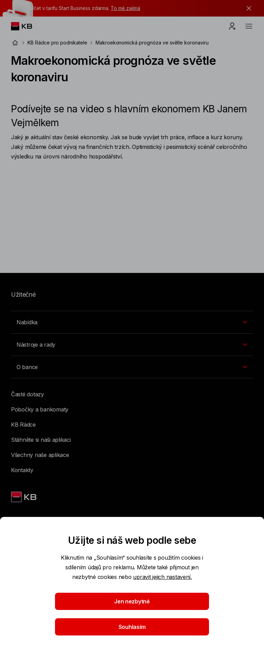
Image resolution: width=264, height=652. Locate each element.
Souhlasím (132, 626)
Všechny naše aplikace (40, 454)
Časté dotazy (27, 394)
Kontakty (22, 470)
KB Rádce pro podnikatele (57, 42)
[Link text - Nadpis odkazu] (24, 496)
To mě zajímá (125, 8)
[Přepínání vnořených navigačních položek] (132, 322)
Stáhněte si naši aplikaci (41, 439)
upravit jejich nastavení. (162, 576)
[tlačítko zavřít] (247, 8)
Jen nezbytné (132, 601)
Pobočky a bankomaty (39, 409)
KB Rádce (23, 424)
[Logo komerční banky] (27, 26)
